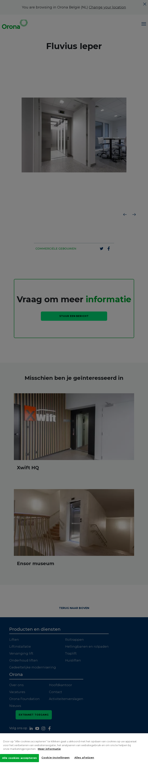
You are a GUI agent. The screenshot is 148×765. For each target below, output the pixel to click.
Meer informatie (49, 749)
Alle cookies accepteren (19, 758)
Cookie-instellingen (55, 758)
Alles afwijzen (84, 758)
